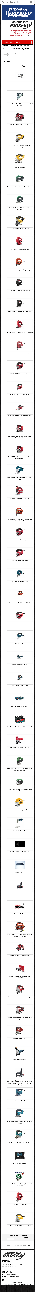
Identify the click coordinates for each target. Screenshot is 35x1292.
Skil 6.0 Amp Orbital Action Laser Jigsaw (20, 623)
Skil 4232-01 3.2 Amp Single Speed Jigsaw (19, 290)
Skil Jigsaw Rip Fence (19, 913)
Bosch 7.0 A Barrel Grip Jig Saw (20, 664)
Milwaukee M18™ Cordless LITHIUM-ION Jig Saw (19, 997)
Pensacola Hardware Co (10, 2)
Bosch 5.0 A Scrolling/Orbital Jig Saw (19, 498)
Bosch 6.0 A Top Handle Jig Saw (20, 581)
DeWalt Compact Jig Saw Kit (19, 810)
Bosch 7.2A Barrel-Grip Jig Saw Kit (19, 706)
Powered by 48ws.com (17, 1282)
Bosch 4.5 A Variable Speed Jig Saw (20, 249)
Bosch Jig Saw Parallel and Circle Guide (20, 851)
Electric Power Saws (11, 48)
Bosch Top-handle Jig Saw (19, 1163)
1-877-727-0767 (25, 33)
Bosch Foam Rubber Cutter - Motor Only (20, 830)
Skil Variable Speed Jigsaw (20, 1204)
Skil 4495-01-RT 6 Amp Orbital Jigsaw (19, 394)
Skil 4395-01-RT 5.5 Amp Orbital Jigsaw (20, 373)
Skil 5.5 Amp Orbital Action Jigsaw (19, 560)
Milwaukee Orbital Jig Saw (19, 1038)
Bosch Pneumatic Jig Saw (19, 1059)
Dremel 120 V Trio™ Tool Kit (20, 83)
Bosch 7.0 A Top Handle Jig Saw (20, 685)
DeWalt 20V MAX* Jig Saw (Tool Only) (19, 228)
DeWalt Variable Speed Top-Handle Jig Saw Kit (19, 1225)
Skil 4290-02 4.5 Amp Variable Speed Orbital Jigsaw (20, 332)
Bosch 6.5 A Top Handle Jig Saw (20, 643)
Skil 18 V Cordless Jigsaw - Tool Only (19, 124)
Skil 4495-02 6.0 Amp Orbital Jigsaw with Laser (20, 415)
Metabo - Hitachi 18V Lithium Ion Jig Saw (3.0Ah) (19, 187)
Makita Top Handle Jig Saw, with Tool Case (19, 1142)
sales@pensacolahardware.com (21, 31)
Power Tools (25, 46)
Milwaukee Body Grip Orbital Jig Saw (19, 747)
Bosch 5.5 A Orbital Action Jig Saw (19, 540)
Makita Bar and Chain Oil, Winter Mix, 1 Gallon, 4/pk (20, 727)
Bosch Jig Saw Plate (20, 872)
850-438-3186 (19, 35)
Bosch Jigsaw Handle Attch (20, 893)
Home (5, 46)
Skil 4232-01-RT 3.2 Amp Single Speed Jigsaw (19, 311)
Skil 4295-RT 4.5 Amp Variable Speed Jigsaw (19, 353)
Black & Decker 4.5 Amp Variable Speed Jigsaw (20, 270)
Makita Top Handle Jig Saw (20, 1100)
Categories (14, 46)
